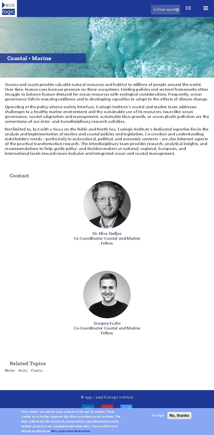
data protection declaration (70, 433)
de (188, 8)
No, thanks (179, 417)
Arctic (23, 370)
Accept (158, 417)
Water (10, 370)
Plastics (37, 370)
